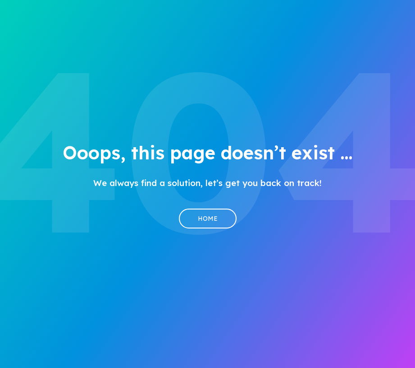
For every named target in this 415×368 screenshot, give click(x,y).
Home (208, 218)
